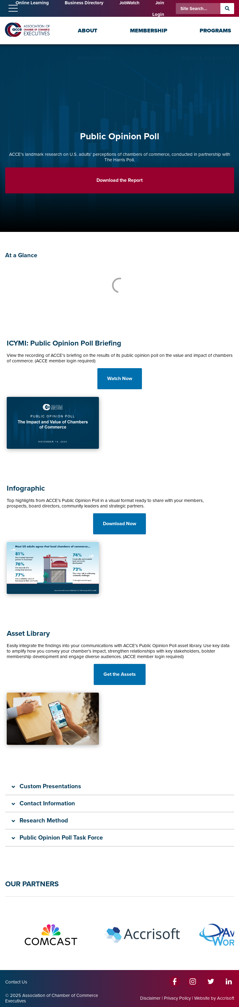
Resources (94, 58)
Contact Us (16, 982)
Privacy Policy (177, 998)
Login (158, 14)
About (87, 30)
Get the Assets (119, 674)
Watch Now (119, 378)
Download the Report (119, 180)
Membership (148, 30)
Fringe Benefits (206, 58)
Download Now (119, 524)
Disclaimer (150, 998)
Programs (215, 30)
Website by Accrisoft (214, 998)
